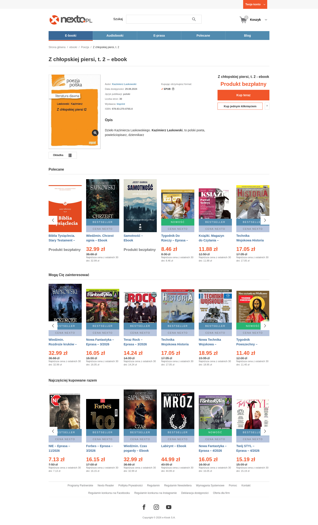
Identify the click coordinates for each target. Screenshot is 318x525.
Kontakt (245, 485)
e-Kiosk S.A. (169, 517)
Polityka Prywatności (130, 485)
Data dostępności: (115, 89)
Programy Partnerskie (80, 485)
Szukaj (118, 19)
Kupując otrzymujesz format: (176, 84)
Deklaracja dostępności (194, 493)
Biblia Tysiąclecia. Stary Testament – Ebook (62, 240)
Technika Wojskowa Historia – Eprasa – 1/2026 (175, 344)
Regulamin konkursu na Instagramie (155, 493)
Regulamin (153, 485)
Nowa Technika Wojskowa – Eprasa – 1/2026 (210, 344)
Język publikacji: (114, 94)
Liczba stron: (112, 99)
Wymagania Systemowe (210, 485)
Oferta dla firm (221, 493)
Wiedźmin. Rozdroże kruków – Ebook (63, 344)
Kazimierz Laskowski (124, 84)
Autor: (108, 84)
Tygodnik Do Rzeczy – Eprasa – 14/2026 (174, 240)
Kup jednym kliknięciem (240, 106)
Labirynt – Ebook (173, 443)
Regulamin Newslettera (177, 485)
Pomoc (233, 485)
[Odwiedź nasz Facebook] (144, 507)
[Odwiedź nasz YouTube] (168, 507)
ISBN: (108, 108)
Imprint (121, 104)
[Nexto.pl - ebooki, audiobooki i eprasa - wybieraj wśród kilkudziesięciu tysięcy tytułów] (71, 19)
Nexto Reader (106, 485)
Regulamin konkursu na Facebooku (109, 493)
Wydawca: (111, 104)
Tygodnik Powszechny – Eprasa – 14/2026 (248, 344)
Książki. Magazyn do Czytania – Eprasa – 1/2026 (211, 240)
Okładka (58, 155)
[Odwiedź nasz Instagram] (156, 507)
